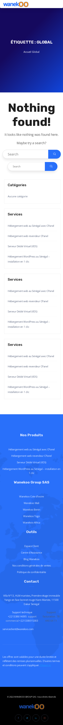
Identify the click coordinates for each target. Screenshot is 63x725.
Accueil (27, 51)
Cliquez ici (45, 668)
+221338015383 (28, 624)
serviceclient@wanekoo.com (18, 632)
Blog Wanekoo (31, 562)
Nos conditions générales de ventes (31, 568)
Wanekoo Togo (31, 519)
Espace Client (31, 549)
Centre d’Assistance (31, 555)
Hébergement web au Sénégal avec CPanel (31, 225)
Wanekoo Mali (31, 506)
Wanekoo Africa (31, 525)
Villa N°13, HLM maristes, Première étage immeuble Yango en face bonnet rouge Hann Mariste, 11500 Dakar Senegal (31, 603)
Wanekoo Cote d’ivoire (31, 499)
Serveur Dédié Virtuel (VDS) (22, 246)
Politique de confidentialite (31, 575)
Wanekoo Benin (31, 512)
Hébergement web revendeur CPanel (28, 236)
